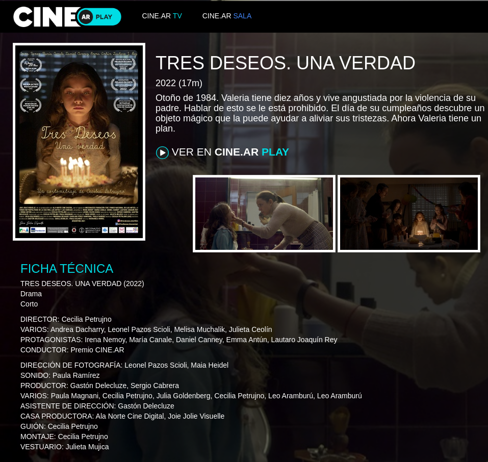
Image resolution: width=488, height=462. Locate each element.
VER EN (222, 152)
